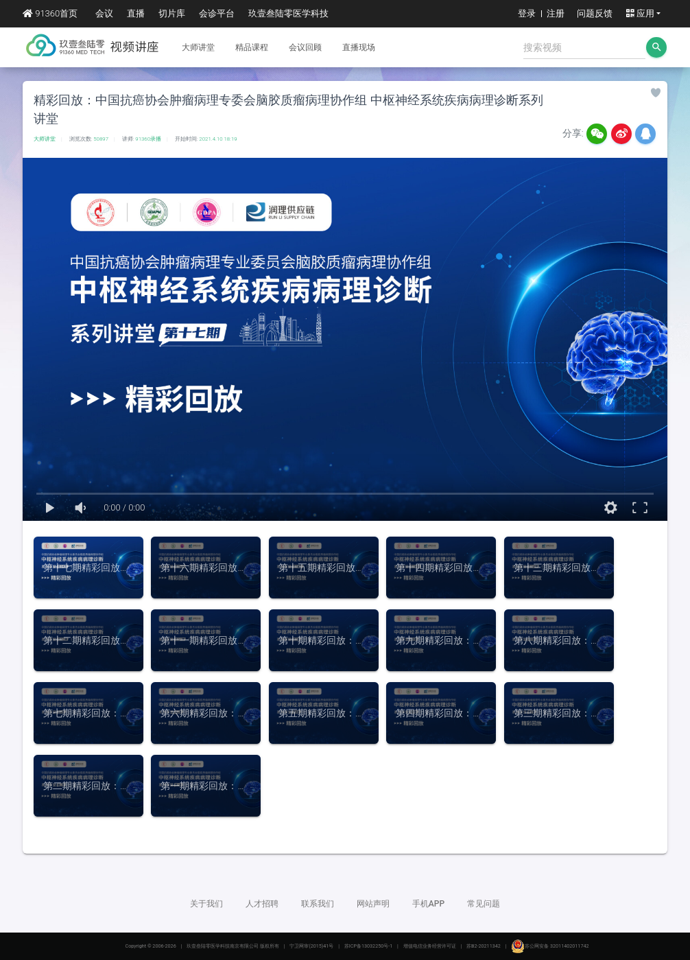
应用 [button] (640, 13)
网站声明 (373, 904)
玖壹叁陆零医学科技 (288, 13)
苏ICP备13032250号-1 (368, 946)
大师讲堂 (198, 47)
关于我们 (206, 904)
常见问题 (483, 904)
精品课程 (251, 47)
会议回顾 (305, 47)
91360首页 (50, 13)
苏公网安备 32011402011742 (549, 946)
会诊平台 (217, 13)
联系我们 (317, 904)
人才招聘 (262, 904)
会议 (104, 13)
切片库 (171, 13)
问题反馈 (594, 13)
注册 (555, 13)
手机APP (428, 904)
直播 (136, 13)
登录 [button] (527, 13)
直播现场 (358, 47)
